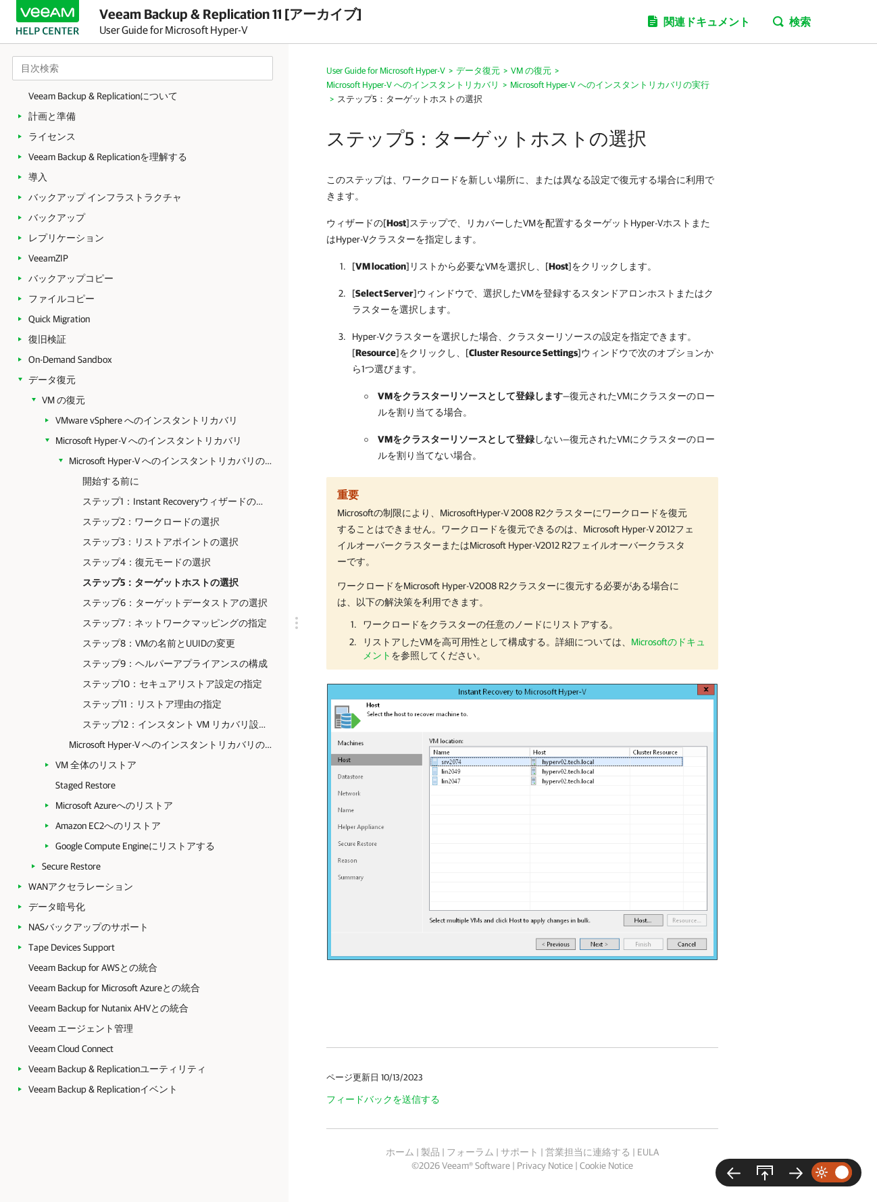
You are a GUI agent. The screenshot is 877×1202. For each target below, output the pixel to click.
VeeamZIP (48, 258)
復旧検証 (47, 339)
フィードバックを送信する (383, 1099)
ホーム (400, 1152)
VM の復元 (63, 400)
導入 (37, 177)
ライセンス (52, 136)
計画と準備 (52, 116)
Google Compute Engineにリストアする (135, 846)
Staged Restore (85, 785)
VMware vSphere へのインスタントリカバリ (146, 420)
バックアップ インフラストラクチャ (105, 197)
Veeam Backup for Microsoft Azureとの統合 (114, 987)
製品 (430, 1152)
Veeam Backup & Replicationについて (103, 96)
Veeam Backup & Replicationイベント (103, 1089)
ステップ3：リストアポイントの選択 (160, 541)
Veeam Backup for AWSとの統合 (92, 967)
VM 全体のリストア (95, 764)
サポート (519, 1152)
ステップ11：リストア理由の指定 (152, 704)
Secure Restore (71, 866)
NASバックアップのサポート (88, 927)
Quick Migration (59, 319)
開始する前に (110, 481)
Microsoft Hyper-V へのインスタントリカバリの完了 (170, 744)
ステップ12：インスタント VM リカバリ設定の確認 (175, 724)
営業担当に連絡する (587, 1152)
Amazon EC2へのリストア (108, 825)
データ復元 (52, 379)
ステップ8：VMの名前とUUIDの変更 (158, 643)
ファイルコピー (61, 298)
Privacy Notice (545, 1165)
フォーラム (470, 1152)
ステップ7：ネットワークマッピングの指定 (174, 623)
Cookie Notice (606, 1165)
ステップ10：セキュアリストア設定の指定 (172, 683)
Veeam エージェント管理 (80, 1028)
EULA (648, 1152)
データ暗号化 (56, 906)
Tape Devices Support (71, 947)
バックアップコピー (71, 278)
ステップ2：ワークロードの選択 (151, 521)
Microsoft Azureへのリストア (114, 805)
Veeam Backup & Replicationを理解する (107, 156)
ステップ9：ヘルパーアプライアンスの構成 (175, 663)
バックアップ (56, 217)
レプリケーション (66, 237)
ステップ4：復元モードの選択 (146, 562)
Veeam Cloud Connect (71, 1048)
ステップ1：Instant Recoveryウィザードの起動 (175, 501)
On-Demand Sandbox (70, 359)
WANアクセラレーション (80, 886)
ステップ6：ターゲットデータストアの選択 (175, 602)
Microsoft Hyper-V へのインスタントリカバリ (148, 440)
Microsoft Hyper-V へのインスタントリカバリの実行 (170, 460)
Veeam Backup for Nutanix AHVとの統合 (108, 1008)
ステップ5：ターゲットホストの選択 (160, 582)
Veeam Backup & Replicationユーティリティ (117, 1068)
